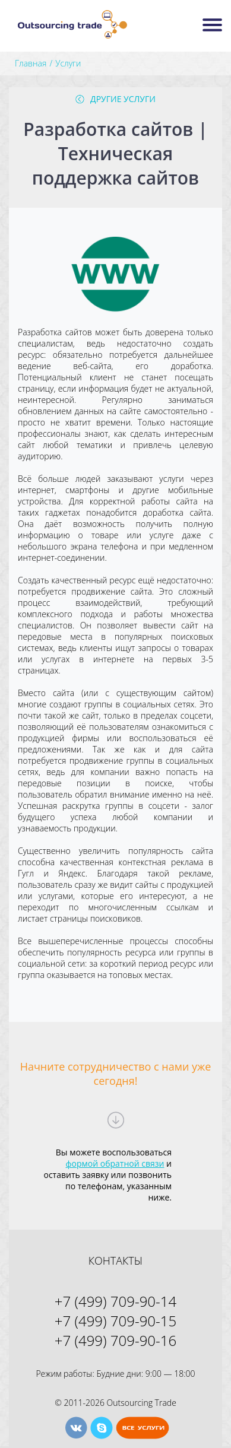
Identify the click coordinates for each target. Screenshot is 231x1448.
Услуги (68, 63)
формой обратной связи (115, 1163)
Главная (30, 63)
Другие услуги (123, 98)
